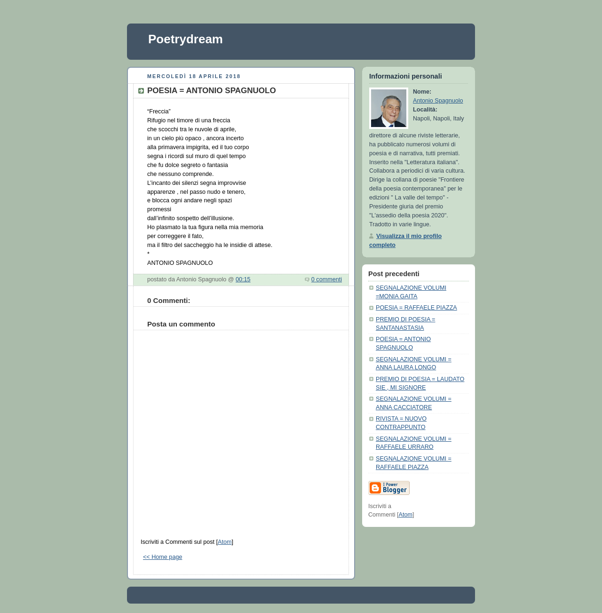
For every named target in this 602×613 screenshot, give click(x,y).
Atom (224, 542)
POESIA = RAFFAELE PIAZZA (416, 307)
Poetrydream (185, 39)
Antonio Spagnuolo (438, 100)
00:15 (243, 279)
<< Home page (162, 557)
